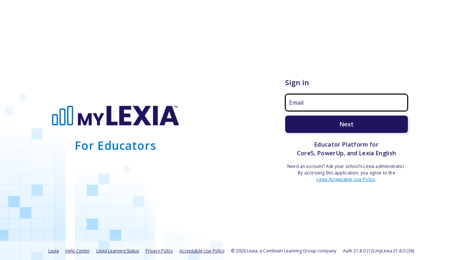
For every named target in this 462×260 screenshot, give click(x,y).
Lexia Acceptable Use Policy (346, 179)
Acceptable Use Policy (202, 251)
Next (347, 124)
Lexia (53, 251)
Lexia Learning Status (117, 251)
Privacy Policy (159, 251)
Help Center (77, 251)
